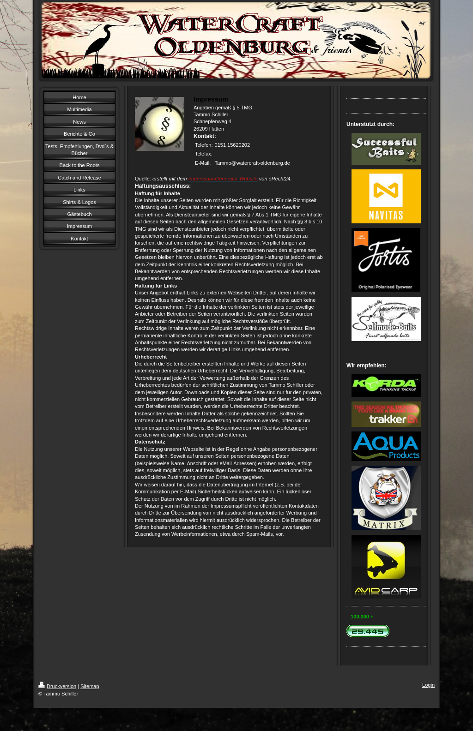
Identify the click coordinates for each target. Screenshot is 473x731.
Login (428, 685)
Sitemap (89, 686)
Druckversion (57, 686)
